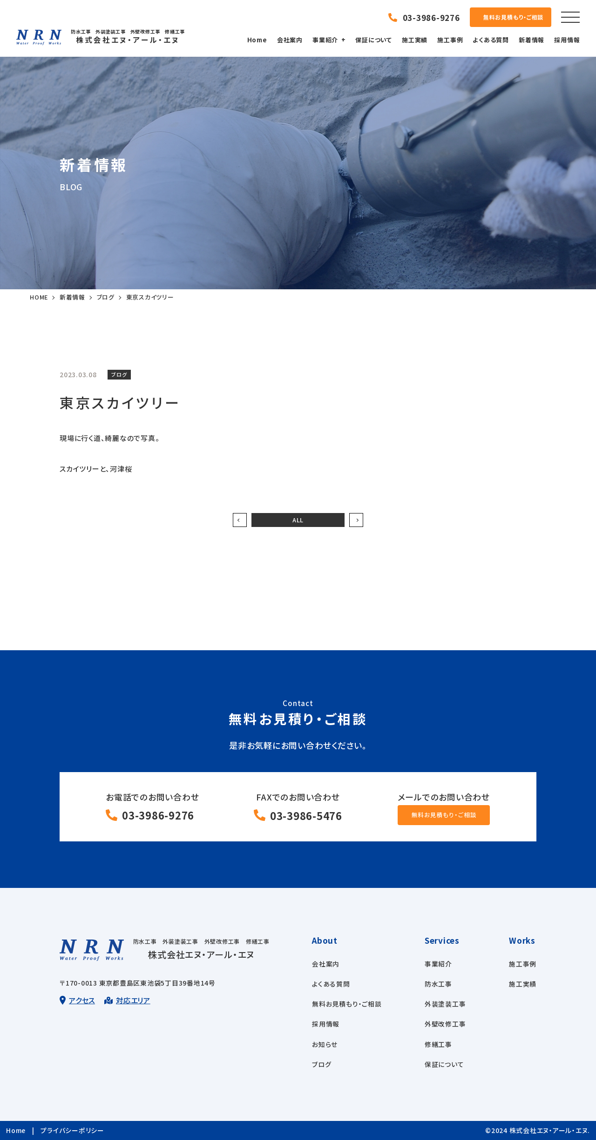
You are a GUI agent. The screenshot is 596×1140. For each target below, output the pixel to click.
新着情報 (533, 39)
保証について (375, 39)
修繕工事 (438, 1044)
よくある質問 (492, 39)
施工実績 (415, 39)
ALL (298, 520)
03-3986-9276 (158, 815)
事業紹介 (326, 39)
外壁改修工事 (445, 1024)
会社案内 (291, 39)
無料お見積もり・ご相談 (346, 1004)
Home (258, 39)
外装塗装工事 (445, 1004)
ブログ (321, 1064)
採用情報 (568, 39)
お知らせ (325, 1044)
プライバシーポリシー (72, 1130)
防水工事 (438, 984)
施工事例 (451, 39)
